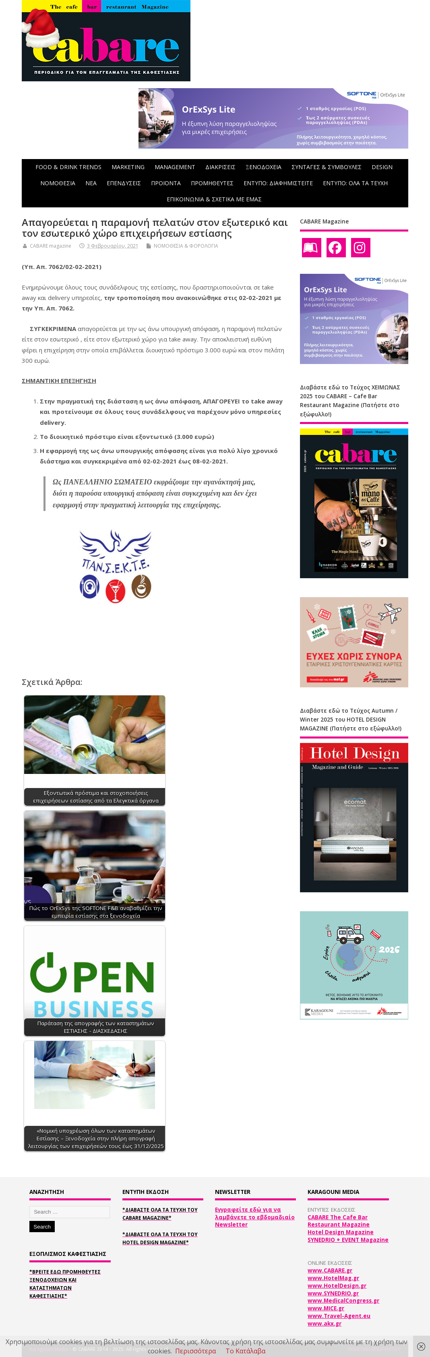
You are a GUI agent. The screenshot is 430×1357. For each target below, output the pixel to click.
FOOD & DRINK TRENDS (68, 167)
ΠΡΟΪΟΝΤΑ (166, 183)
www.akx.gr (324, 1323)
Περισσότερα (195, 1351)
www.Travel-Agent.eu (339, 1316)
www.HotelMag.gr (333, 1278)
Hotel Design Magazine (341, 1232)
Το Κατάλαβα (245, 1351)
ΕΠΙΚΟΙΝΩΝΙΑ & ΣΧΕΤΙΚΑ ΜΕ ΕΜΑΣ (214, 199)
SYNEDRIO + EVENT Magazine (348, 1239)
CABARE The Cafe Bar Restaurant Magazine (339, 1221)
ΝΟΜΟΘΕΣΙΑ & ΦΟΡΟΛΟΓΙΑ (186, 245)
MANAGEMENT (175, 167)
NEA (91, 183)
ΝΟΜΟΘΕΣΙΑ (57, 183)
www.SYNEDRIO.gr (333, 1293)
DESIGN (382, 167)
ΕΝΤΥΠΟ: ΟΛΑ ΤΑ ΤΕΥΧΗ (355, 183)
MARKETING (128, 167)
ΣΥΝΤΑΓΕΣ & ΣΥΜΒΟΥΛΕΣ (326, 167)
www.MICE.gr (326, 1308)
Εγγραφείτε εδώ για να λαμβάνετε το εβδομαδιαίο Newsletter (255, 1217)
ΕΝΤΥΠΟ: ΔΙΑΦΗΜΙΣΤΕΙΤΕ (278, 183)
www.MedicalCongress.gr (343, 1300)
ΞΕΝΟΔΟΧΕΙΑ (263, 167)
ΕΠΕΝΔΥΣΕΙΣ (124, 183)
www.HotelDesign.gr (337, 1285)
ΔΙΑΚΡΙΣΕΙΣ (220, 167)
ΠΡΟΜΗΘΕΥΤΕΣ (212, 183)
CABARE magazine (50, 245)
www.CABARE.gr (330, 1270)
